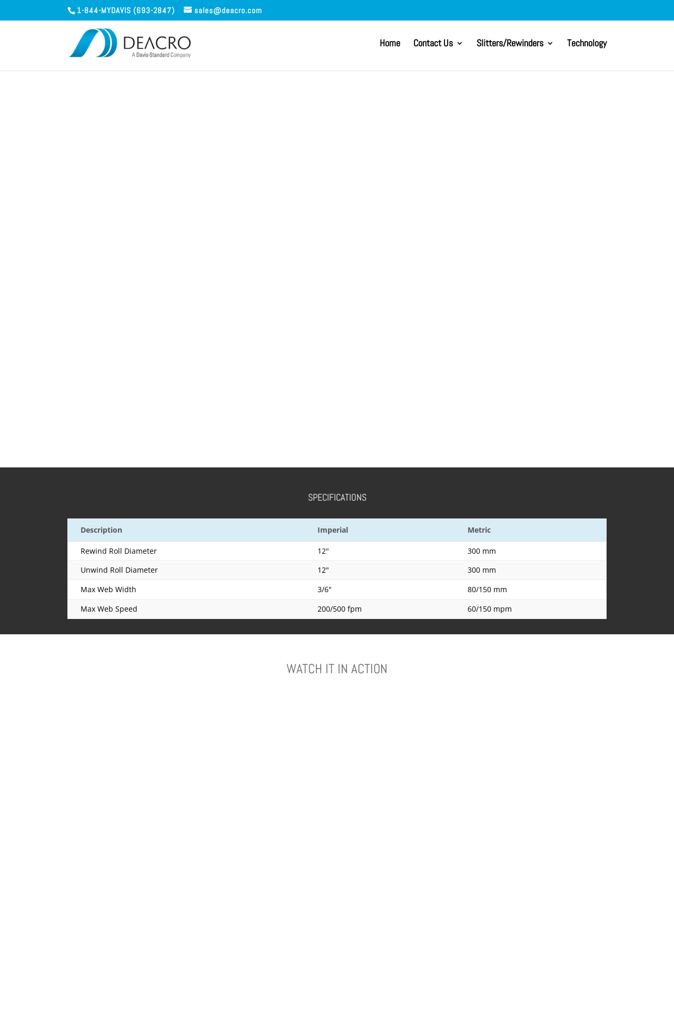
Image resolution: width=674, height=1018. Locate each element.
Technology (587, 44)
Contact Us (433, 44)
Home (390, 44)
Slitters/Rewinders (510, 44)
